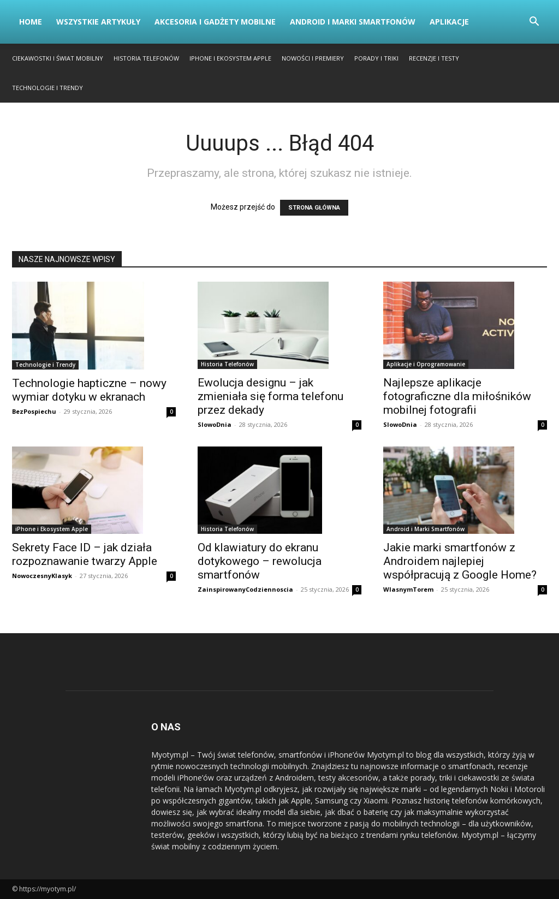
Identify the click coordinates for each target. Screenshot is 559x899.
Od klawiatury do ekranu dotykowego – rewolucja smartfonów (260, 561)
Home (30, 21)
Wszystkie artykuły (98, 21)
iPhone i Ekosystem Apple (230, 58)
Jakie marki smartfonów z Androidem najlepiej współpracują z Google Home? (460, 561)
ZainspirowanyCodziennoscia (245, 589)
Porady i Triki (376, 58)
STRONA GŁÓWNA (314, 207)
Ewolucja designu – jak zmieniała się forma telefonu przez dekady (270, 396)
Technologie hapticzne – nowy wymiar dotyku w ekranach (89, 390)
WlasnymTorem (408, 589)
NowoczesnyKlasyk (42, 575)
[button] (534, 22)
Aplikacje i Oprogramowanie (425, 364)
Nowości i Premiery (313, 58)
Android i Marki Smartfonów (352, 21)
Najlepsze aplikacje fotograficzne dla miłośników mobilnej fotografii (457, 396)
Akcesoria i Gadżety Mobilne (215, 21)
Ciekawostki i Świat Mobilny (57, 58)
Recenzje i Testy (434, 58)
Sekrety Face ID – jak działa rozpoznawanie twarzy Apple (84, 554)
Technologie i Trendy (47, 88)
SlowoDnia (214, 424)
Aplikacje (449, 21)
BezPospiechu (34, 411)
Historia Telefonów (146, 58)
